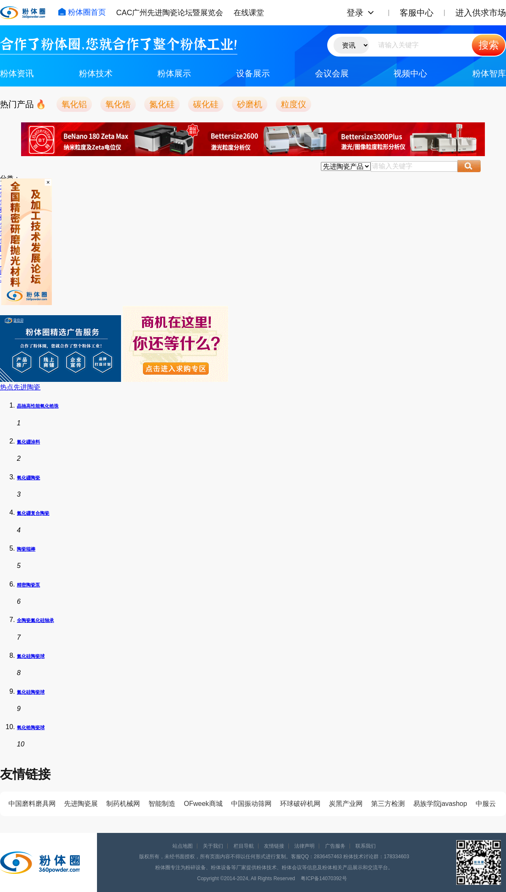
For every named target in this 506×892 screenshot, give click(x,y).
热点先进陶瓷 (20, 387)
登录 (355, 12)
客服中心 (416, 12)
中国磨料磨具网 (32, 803)
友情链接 (274, 846)
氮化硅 (162, 104)
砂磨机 (249, 104)
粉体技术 (96, 73)
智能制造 (161, 803)
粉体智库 (489, 73)
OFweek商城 (203, 803)
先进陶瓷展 (81, 803)
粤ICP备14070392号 (324, 878)
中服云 (486, 803)
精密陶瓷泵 (28, 584)
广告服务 (335, 846)
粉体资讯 (17, 73)
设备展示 (253, 73)
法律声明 (304, 846)
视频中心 (410, 73)
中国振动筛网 (251, 803)
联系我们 (365, 846)
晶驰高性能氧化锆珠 (38, 405)
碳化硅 (205, 104)
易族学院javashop (440, 803)
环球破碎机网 (300, 803)
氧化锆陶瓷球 (31, 727)
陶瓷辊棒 (26, 548)
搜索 (489, 45)
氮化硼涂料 (28, 441)
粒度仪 (293, 104)
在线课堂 (249, 12)
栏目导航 (244, 846)
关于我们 (213, 846)
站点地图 (182, 846)
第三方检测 (388, 803)
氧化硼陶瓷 (28, 477)
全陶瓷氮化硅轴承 (35, 620)
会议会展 (332, 73)
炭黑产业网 (346, 803)
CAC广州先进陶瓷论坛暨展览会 (169, 12)
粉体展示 (174, 73)
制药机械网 (123, 803)
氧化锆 (118, 104)
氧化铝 (74, 104)
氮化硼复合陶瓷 (33, 513)
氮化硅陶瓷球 (31, 656)
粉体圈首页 (82, 12)
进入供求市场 (480, 12)
